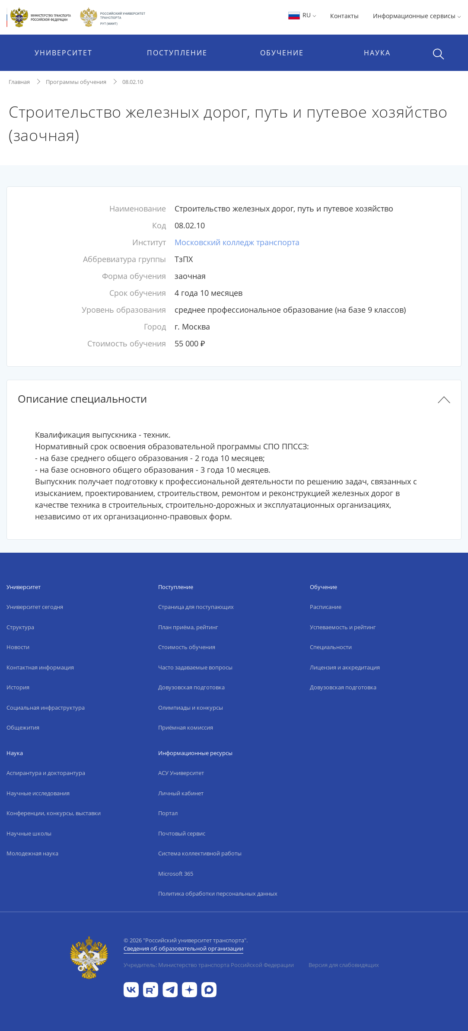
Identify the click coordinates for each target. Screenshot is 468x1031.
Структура (20, 627)
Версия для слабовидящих (344, 965)
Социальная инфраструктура (45, 707)
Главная (19, 82)
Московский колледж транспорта (237, 242)
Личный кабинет (181, 793)
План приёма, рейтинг (188, 627)
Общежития (22, 727)
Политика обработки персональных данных (217, 893)
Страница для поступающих (196, 607)
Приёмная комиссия (185, 727)
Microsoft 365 (175, 873)
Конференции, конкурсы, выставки (53, 813)
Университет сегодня (34, 607)
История (17, 687)
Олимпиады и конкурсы (190, 707)
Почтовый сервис (181, 833)
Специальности (331, 647)
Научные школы (28, 833)
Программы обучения (76, 82)
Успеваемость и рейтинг (343, 627)
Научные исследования (38, 793)
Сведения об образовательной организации (183, 948)
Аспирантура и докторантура (45, 773)
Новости (17, 647)
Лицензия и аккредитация (345, 667)
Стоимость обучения (186, 647)
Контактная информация (40, 667)
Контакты (344, 16)
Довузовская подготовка (191, 687)
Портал (168, 813)
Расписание (325, 607)
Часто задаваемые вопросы (195, 667)
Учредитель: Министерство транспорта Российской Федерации (209, 965)
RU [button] (301, 15)
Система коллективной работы (200, 853)
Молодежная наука (32, 853)
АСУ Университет (181, 773)
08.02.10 (132, 82)
